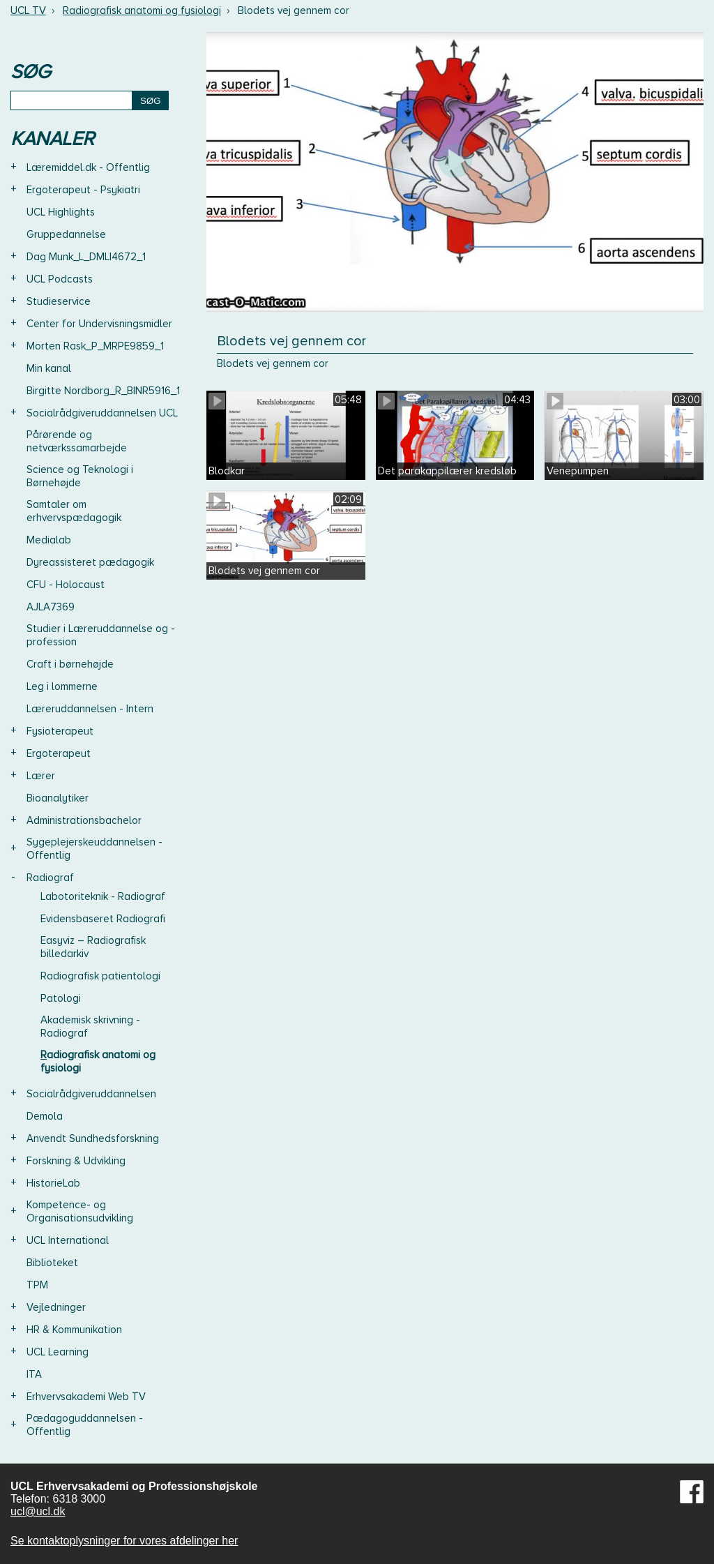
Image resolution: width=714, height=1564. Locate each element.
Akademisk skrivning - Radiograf (90, 1026)
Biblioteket (52, 1262)
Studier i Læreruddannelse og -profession (100, 635)
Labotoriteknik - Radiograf (102, 896)
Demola (44, 1116)
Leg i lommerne (62, 686)
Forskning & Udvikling (76, 1161)
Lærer (40, 775)
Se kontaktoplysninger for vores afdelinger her (124, 1541)
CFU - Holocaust (65, 584)
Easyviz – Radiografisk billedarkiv (93, 947)
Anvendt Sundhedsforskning (92, 1138)
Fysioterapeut (59, 731)
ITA (34, 1374)
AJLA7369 (50, 607)
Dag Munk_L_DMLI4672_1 (86, 256)
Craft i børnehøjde (70, 664)
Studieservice (58, 301)
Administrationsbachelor (84, 820)
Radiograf (50, 877)
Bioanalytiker (57, 798)
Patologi (60, 998)
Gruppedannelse (66, 234)
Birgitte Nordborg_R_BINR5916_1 (103, 390)
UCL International (67, 1240)
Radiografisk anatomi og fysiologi (142, 10)
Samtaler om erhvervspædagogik (73, 511)
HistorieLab (53, 1183)
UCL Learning (57, 1352)
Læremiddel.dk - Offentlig (88, 167)
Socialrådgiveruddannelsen (91, 1094)
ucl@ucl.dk (38, 1511)
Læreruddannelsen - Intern (89, 708)
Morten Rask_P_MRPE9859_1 (95, 346)
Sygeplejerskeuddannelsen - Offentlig (94, 849)
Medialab (48, 540)
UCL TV (28, 10)
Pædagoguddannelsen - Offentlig (84, 1425)
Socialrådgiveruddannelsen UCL (102, 413)
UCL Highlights (60, 212)
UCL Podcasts (59, 279)
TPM (37, 1285)
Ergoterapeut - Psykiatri (83, 189)
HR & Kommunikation (74, 1329)
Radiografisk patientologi (100, 976)
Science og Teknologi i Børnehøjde (79, 476)
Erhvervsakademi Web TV (86, 1396)
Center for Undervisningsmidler (99, 323)
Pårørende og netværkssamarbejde (76, 441)
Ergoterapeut (58, 753)
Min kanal (48, 368)
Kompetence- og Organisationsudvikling (79, 1211)
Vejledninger (56, 1307)
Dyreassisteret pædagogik (90, 562)
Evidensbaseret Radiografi (102, 918)
